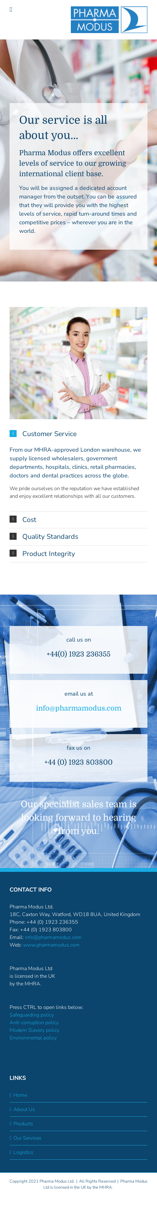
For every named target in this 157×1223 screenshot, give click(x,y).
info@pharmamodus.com (78, 708)
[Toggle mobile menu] (11, 9)
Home (20, 1095)
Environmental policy (33, 1037)
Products (23, 1123)
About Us (24, 1109)
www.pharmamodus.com (51, 945)
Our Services (27, 1138)
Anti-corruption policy (34, 1022)
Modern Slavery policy (34, 1030)
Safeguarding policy (32, 1014)
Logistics (23, 1152)
